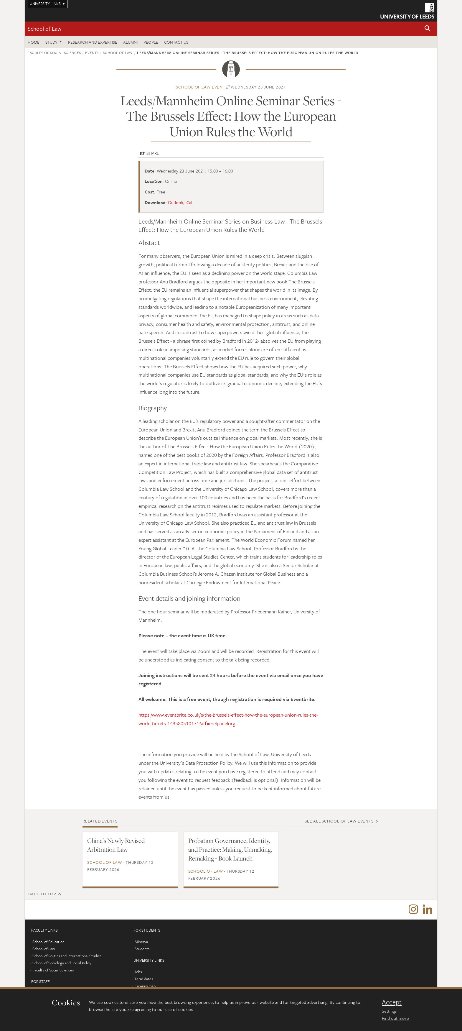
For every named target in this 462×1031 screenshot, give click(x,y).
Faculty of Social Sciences (54, 52)
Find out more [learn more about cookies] (395, 1018)
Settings (389, 1011)
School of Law (44, 28)
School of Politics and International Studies (66, 956)
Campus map (145, 986)
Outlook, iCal (180, 202)
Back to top (42, 894)
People (150, 42)
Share (152, 153)
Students (142, 949)
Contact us (176, 42)
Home (33, 42)
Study (51, 42)
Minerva (141, 942)
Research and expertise (92, 42)
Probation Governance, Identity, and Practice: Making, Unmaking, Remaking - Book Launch (230, 849)
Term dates (143, 979)
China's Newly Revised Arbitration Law (116, 845)
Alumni (130, 42)
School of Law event (200, 87)
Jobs (138, 972)
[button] (427, 29)
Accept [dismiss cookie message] (392, 1002)
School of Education (48, 942)
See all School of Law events (339, 821)
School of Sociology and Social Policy (61, 963)
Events (92, 52)
